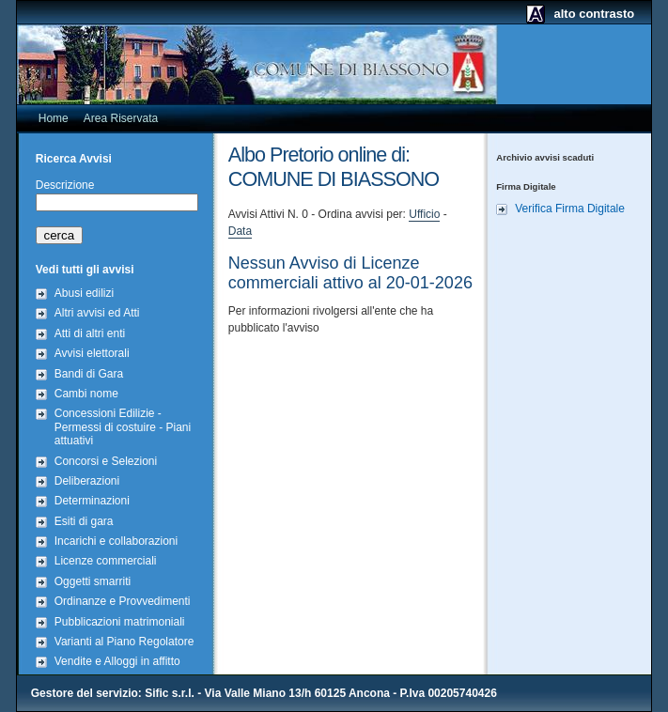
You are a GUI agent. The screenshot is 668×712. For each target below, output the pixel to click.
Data (240, 231)
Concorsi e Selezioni (105, 461)
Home (54, 118)
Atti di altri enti (89, 333)
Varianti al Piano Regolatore (124, 641)
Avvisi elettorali (92, 353)
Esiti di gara (84, 521)
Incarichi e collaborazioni (116, 541)
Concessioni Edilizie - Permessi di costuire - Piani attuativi (122, 427)
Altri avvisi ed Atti (97, 312)
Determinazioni (92, 500)
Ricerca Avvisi (74, 158)
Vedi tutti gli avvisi (85, 269)
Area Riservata (121, 118)
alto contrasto (594, 14)
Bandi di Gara (88, 373)
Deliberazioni (86, 481)
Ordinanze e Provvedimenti (122, 601)
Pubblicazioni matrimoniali (119, 621)
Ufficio (424, 214)
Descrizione (65, 185)
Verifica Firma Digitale (570, 208)
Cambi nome (86, 393)
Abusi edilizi (84, 293)
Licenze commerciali (105, 560)
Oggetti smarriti (92, 581)
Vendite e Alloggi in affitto (117, 661)
